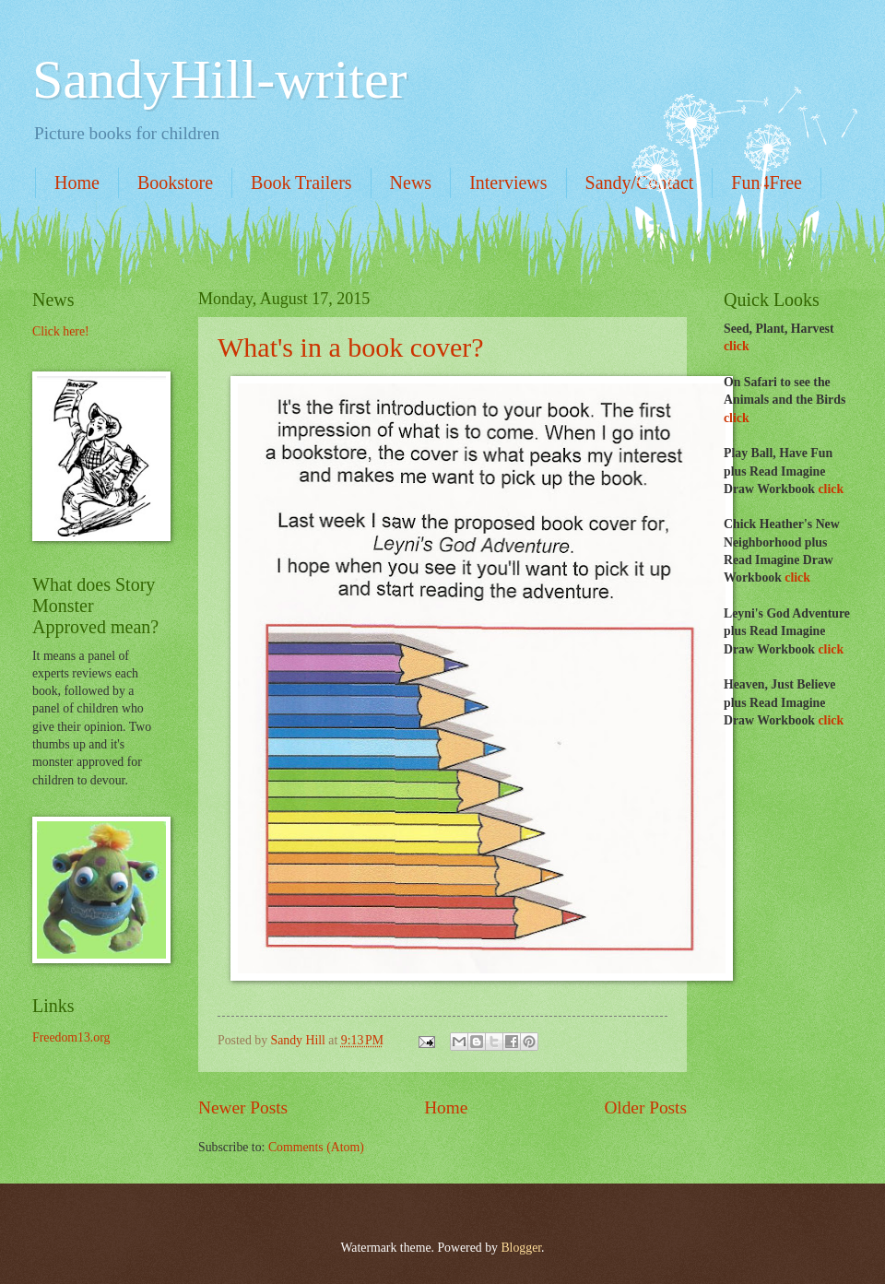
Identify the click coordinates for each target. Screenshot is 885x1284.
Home (77, 182)
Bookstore (175, 182)
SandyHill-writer (219, 79)
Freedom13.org (71, 1037)
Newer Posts (243, 1107)
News (411, 182)
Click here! (60, 331)
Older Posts (645, 1107)
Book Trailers (301, 182)
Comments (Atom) (316, 1147)
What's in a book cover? (351, 347)
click (736, 346)
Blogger (521, 1248)
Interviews (508, 182)
